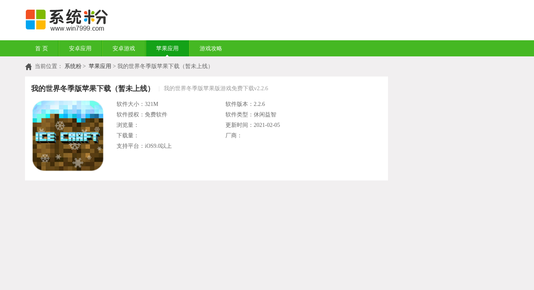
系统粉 (73, 66)
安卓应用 (80, 49)
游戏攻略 (211, 49)
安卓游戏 (124, 49)
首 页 (41, 49)
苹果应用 (167, 49)
